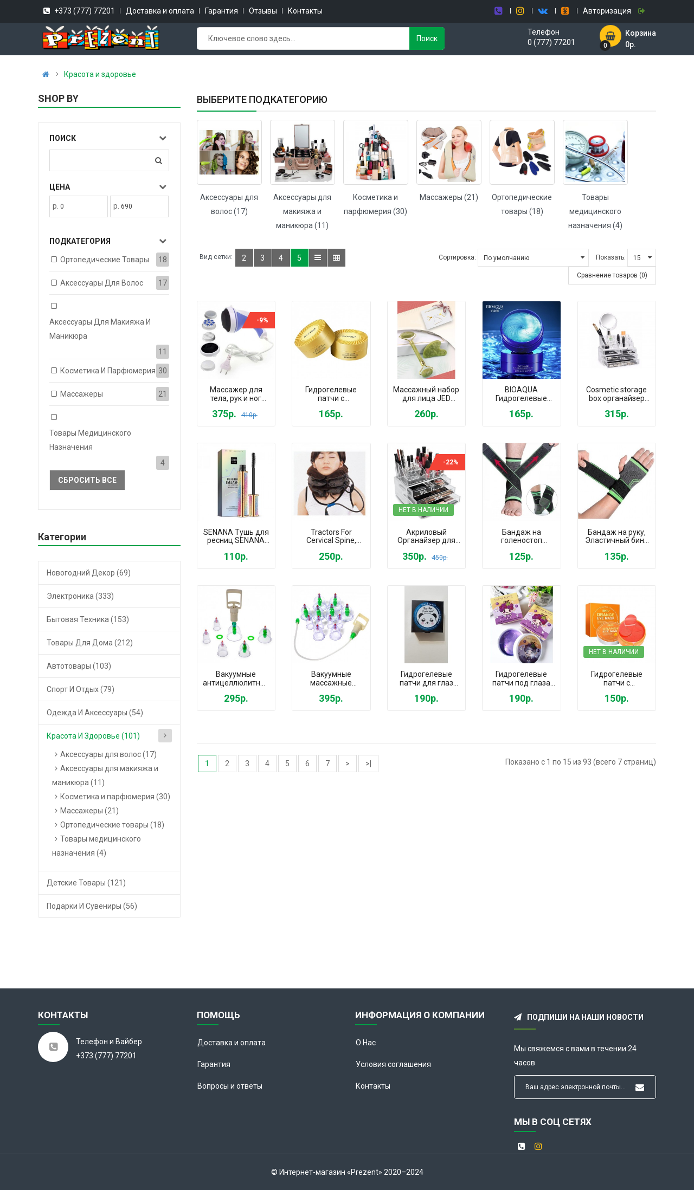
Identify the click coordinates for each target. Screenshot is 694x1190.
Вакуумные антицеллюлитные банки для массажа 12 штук (236, 679)
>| (368, 763)
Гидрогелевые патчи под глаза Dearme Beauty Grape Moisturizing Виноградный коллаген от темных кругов (521, 679)
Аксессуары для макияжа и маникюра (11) (302, 211)
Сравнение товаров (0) (612, 275)
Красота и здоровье (100, 74)
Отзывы (263, 11)
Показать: (611, 257)
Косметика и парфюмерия (108, 370)
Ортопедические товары (104, 259)
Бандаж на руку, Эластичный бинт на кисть (616, 537)
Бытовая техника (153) (88, 619)
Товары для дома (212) (90, 642)
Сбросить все (87, 480)
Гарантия (221, 11)
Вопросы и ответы (229, 1086)
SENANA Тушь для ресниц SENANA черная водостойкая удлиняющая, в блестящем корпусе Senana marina (236, 537)
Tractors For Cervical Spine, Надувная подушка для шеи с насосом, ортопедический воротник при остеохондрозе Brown (331, 537)
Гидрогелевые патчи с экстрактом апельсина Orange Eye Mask (617, 679)
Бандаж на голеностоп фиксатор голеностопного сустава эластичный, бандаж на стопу (521, 537)
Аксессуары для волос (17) (108, 754)
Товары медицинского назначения (90, 440)
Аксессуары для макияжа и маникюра (100, 329)
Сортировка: (457, 257)
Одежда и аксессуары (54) (95, 712)
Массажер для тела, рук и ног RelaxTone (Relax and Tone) (236, 394)
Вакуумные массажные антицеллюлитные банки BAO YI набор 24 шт (331, 679)
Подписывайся (640, 1087)
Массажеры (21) (89, 810)
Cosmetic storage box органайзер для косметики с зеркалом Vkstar (616, 394)
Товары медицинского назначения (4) (595, 211)
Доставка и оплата (160, 11)
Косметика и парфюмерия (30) (115, 796)
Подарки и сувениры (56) (92, 906)
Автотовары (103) (79, 666)
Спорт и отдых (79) (80, 689)
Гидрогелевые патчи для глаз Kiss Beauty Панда (426, 679)
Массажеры (81, 394)
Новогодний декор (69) (89, 572)
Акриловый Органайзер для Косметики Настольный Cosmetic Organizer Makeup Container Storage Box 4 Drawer (426, 537)
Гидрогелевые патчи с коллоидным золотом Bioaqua (331, 394)
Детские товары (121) (86, 882)
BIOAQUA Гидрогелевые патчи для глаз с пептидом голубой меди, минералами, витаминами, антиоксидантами (522, 394)
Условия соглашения (393, 1064)
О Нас (366, 1042)
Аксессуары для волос (101, 283)
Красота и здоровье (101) (93, 736)
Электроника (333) (80, 596)
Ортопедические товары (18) (112, 824)
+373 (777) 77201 (84, 11)
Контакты (305, 11)
